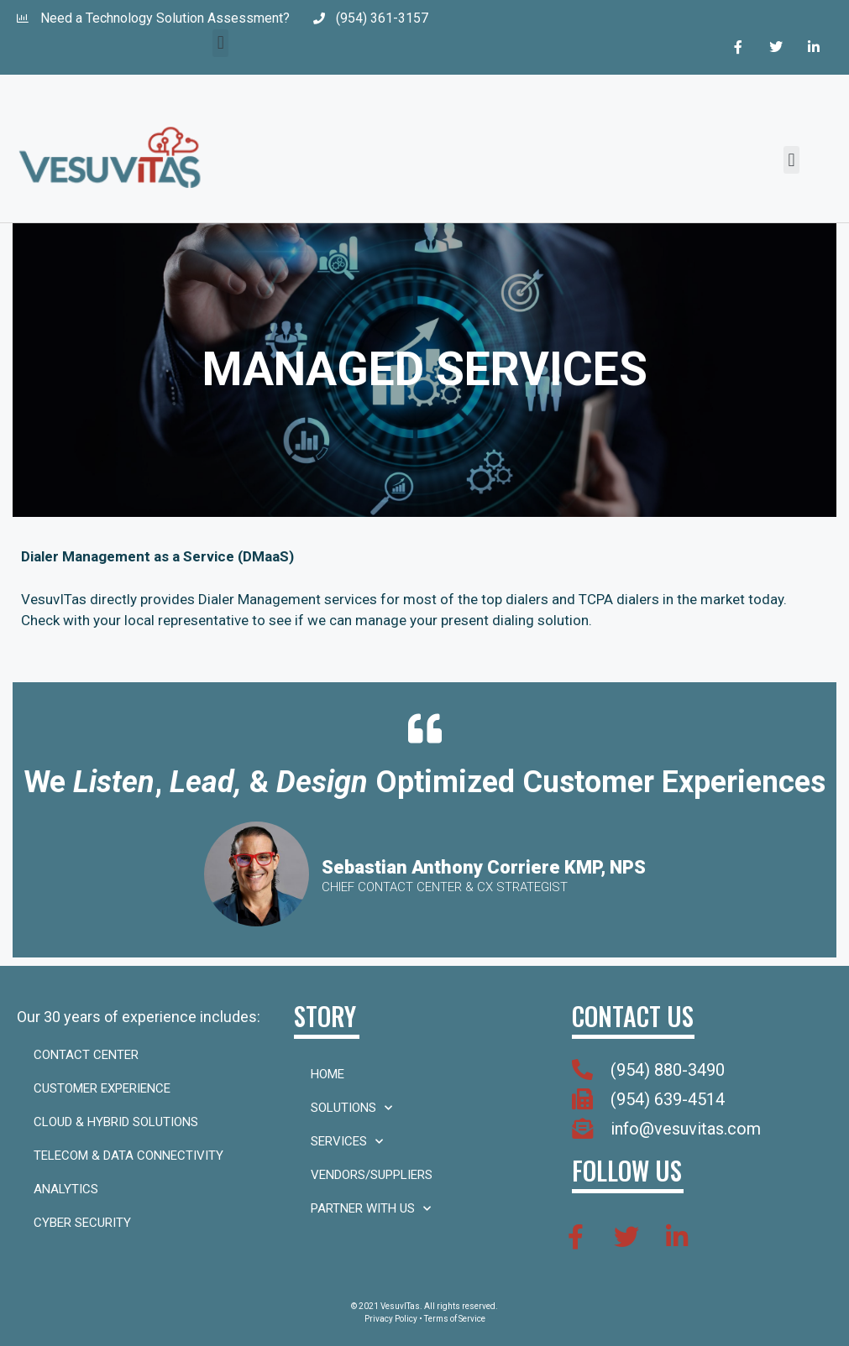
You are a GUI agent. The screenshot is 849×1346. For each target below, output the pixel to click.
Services (347, 1142)
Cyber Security (82, 1222)
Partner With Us (371, 1209)
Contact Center (86, 1054)
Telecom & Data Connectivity (128, 1155)
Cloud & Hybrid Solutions (116, 1121)
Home (327, 1074)
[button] (220, 43)
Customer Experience (102, 1088)
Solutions (351, 1108)
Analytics (66, 1189)
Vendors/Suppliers (371, 1174)
